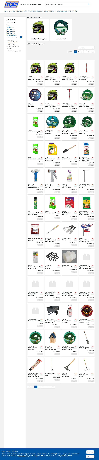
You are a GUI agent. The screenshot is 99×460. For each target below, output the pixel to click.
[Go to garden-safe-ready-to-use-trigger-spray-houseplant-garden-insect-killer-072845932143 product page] (69, 181)
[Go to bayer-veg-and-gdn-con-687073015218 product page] (86, 154)
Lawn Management (62, 11)
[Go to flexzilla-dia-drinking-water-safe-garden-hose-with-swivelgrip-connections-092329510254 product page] (52, 100)
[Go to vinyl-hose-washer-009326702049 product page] (52, 262)
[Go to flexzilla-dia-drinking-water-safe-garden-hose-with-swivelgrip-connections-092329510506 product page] (69, 73)
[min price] (9, 37)
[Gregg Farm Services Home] (11, 4)
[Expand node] (7, 46)
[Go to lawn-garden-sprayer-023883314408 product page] (69, 316)
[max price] (16, 37)
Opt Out (90, 456)
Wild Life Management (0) (14, 51)
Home (6, 11)
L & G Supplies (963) (13, 46)
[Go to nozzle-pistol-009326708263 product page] (52, 181)
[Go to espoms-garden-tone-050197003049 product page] (52, 208)
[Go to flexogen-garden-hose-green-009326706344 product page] (35, 343)
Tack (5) (9, 48)
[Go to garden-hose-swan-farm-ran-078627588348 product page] (86, 316)
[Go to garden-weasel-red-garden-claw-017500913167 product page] (69, 100)
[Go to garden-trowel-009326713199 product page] (69, 154)
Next (92, 51)
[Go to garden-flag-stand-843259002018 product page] (86, 181)
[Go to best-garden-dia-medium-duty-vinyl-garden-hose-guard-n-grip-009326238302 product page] (86, 100)
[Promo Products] (7, 22)
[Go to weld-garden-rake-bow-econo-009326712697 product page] (86, 370)
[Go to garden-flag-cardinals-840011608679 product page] (35, 289)
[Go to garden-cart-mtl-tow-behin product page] (52, 316)
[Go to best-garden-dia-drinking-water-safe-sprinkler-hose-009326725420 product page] (69, 127)
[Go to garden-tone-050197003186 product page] (35, 154)
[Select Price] (21, 37)
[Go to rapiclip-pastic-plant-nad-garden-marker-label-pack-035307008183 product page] (35, 262)
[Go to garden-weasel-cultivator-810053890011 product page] (86, 73)
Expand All (15, 41)
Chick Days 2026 (72, 11)
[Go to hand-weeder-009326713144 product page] (52, 235)
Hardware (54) (10, 44)
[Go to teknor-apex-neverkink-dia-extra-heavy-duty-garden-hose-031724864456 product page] (35, 100)
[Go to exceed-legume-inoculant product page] (35, 235)
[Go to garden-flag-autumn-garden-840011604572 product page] (69, 289)
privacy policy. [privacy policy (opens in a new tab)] (22, 456)
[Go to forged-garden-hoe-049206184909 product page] (52, 370)
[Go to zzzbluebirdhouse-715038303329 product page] (52, 343)
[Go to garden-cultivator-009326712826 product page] (69, 370)
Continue (90, 452)
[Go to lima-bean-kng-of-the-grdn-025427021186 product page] (86, 289)
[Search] (89, 4)
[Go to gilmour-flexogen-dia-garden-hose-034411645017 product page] (52, 127)
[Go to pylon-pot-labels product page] (35, 316)
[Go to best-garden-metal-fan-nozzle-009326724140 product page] (35, 181)
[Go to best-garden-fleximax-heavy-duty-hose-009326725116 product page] (86, 127)
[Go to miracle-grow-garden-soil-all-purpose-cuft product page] (86, 208)
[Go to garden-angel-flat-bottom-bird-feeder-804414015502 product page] (35, 370)
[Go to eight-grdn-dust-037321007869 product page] (69, 208)
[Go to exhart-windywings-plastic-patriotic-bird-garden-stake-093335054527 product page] (86, 235)
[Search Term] (67, 4)
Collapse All (9, 41)
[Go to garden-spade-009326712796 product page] (86, 343)
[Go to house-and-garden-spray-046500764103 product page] (35, 208)
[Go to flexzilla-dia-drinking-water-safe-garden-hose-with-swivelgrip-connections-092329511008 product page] (35, 73)
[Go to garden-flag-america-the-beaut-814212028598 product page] (52, 289)
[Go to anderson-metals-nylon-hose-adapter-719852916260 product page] (69, 262)
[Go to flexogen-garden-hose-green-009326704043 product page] (69, 343)
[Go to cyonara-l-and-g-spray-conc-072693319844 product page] (86, 262)
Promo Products (12, 22)
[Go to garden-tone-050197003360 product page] (35, 127)
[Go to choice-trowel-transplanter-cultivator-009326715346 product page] (69, 235)
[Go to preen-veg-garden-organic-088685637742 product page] (52, 154)
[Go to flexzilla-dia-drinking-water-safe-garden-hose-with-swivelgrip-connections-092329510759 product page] (52, 73)
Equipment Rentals (49, 11)
